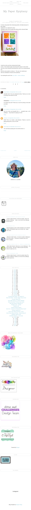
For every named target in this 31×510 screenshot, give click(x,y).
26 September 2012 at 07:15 (14, 126)
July (15, 318)
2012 (14, 289)
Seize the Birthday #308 (12, 253)
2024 (14, 272)
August (15, 317)
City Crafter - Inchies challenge (18, 75)
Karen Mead (6, 126)
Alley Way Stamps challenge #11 (16, 303)
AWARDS (19, 4)
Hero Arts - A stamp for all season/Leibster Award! (16, 308)
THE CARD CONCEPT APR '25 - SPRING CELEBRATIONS (18, 244)
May (15, 321)
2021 (14, 277)
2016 (15, 283)
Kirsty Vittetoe (6, 91)
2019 (14, 279)
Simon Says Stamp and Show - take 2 (16, 311)
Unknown (5, 118)
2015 (15, 285)
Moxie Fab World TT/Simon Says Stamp (16, 301)
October (15, 293)
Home (11, 1)
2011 (15, 325)
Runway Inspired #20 (16, 299)
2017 (14, 282)
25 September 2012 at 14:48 (15, 100)
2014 (14, 286)
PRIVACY (11, 4)
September (15, 295)
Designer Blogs (19, 504)
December (15, 290)
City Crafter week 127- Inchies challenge (16, 300)
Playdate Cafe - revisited (16, 304)
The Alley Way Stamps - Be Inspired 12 (16, 296)
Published (25, 2)
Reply (5, 97)
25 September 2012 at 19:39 (15, 109)
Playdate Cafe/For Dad (16, 314)
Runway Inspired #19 (16, 310)
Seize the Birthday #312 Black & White (15, 216)
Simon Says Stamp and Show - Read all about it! (16, 313)
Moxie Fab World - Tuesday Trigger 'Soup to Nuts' (16, 297)
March (15, 324)
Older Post (3, 150)
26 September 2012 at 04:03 (13, 118)
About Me (19, 1)
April (15, 322)
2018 (14, 281)
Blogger (17, 447)
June (15, 319)
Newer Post (27, 150)
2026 (15, 270)
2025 (15, 271)
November (15, 292)
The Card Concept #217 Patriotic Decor (16, 235)
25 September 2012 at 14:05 (15, 91)
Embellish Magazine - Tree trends (16, 315)
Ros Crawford (6, 109)
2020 (14, 278)
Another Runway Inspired (16, 307)
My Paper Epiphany (15, 11)
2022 (14, 275)
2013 (14, 288)
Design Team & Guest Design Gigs (11, 2)
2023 (15, 274)
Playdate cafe (16, 306)
